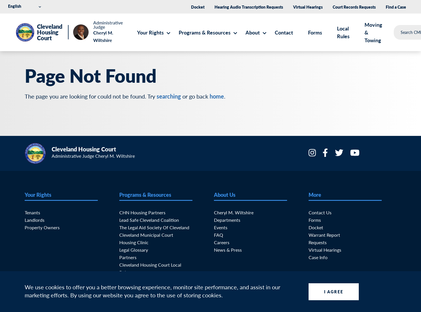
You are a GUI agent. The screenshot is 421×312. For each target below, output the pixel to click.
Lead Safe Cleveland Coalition (149, 220)
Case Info (318, 257)
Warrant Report (324, 235)
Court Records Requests (354, 7)
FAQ (218, 235)
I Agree (333, 291)
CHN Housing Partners (142, 212)
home (217, 96)
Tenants (32, 212)
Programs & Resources (205, 32)
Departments (227, 220)
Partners (128, 257)
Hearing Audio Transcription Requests (249, 7)
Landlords (34, 220)
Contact (284, 32)
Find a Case (396, 7)
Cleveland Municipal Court (146, 235)
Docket (197, 7)
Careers (221, 242)
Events (220, 227)
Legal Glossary (133, 249)
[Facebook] (326, 154)
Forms (315, 32)
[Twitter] (339, 154)
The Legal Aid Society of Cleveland (154, 227)
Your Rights (150, 32)
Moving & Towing (373, 32)
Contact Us (320, 212)
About (252, 32)
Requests (318, 242)
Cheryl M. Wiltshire (234, 212)
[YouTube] (355, 154)
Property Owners (42, 227)
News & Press (228, 249)
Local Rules (343, 32)
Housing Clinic (134, 242)
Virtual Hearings (308, 7)
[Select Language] (25, 6)
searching (169, 96)
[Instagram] (313, 154)
